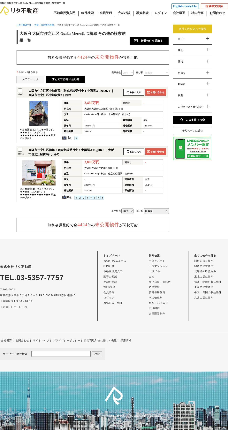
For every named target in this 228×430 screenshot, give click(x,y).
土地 (151, 276)
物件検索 (87, 13)
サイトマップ (41, 340)
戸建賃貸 (154, 287)
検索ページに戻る (192, 130)
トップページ (111, 255)
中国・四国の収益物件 (208, 292)
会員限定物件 (157, 313)
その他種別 (156, 297)
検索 (97, 353)
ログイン (161, 13)
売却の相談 (110, 281)
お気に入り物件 (113, 302)
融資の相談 (110, 276)
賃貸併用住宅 (157, 292)
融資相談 (142, 13)
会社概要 (179, 13)
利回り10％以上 (158, 302)
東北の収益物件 (203, 276)
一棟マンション (158, 266)
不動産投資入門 (64, 13)
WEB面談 (109, 287)
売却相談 (124, 13)
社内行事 (197, 13)
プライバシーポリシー (66, 340)
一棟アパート (157, 260)
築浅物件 (154, 308)
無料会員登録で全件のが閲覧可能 (93, 57)
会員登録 (106, 13)
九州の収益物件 (203, 297)
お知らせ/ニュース (114, 260)
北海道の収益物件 (205, 271)
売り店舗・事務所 (160, 281)
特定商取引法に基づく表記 (100, 340)
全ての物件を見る (205, 255)
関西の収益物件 (203, 266)
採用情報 (125, 340)
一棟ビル (154, 271)
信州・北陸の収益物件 (208, 281)
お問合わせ (217, 13)
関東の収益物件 (203, 260)
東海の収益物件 (203, 287)
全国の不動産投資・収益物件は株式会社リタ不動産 (110, 416)
